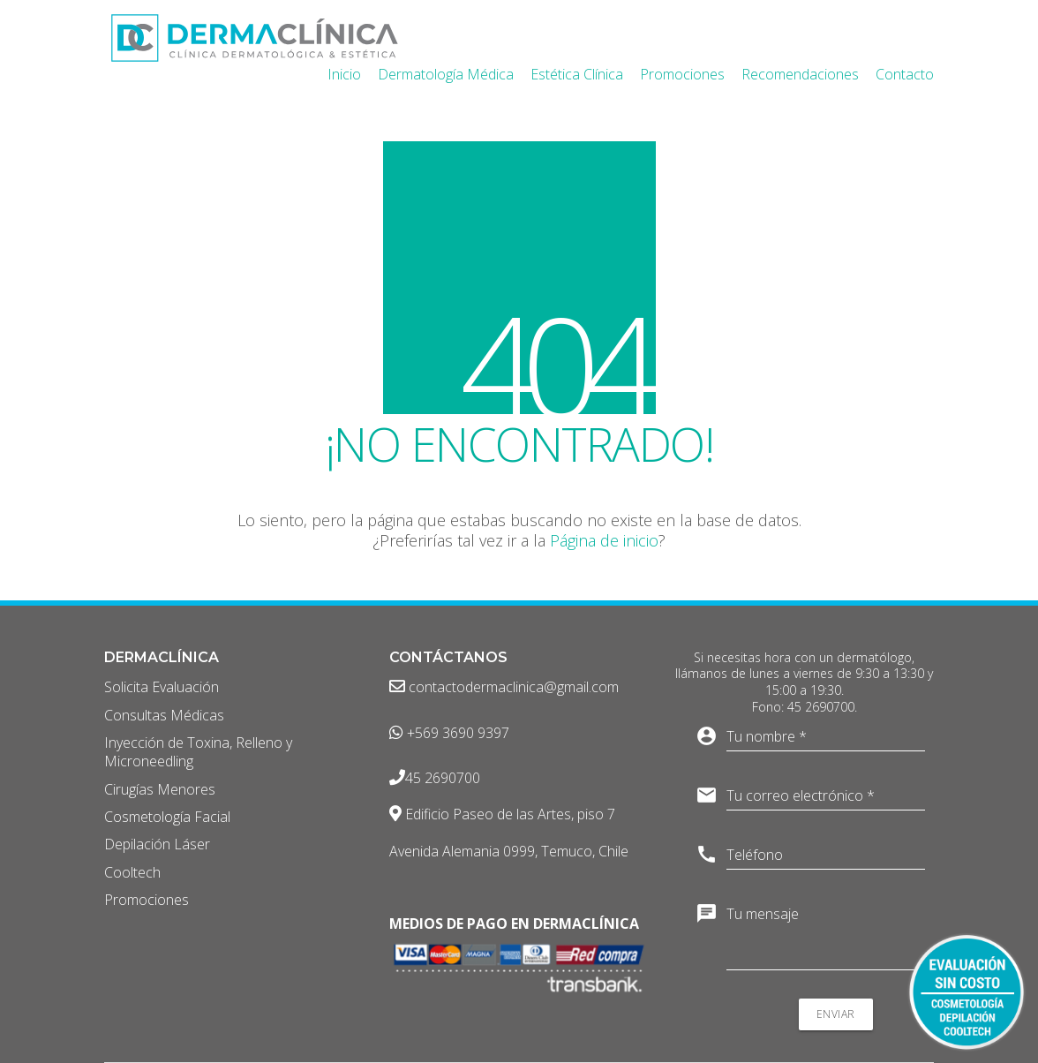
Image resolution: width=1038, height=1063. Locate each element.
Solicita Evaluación (161, 687)
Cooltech (132, 872)
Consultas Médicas (164, 715)
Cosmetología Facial (167, 817)
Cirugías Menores (159, 789)
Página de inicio (604, 541)
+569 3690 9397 (449, 733)
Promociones (146, 900)
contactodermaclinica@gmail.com (504, 687)
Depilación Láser (157, 844)
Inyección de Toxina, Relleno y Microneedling (198, 752)
